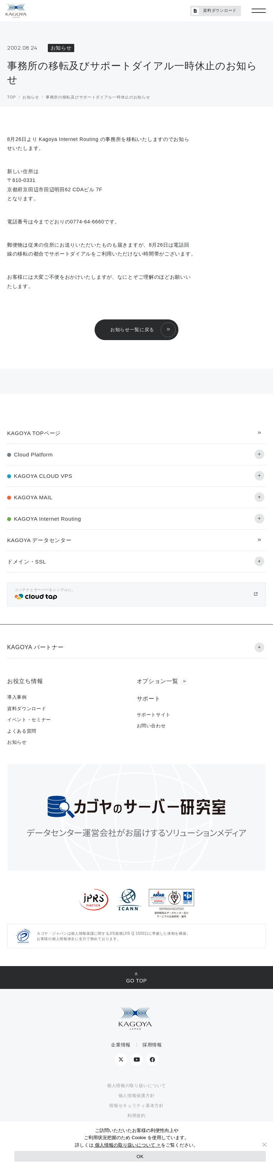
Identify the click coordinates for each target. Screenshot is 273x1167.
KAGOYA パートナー (35, 647)
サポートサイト (154, 714)
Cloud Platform (33, 454)
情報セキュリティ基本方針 (136, 1105)
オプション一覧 (157, 681)
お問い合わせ (151, 725)
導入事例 (17, 697)
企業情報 (121, 1044)
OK (140, 1156)
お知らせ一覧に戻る (132, 329)
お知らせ (17, 742)
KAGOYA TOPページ (34, 433)
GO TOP (136, 981)
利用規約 (136, 1115)
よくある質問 (21, 731)
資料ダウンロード (214, 11)
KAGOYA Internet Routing (47, 519)
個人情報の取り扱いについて (136, 1085)
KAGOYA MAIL (33, 497)
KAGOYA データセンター (39, 540)
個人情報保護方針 (136, 1095)
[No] (264, 1144)
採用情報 (152, 1044)
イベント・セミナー (29, 719)
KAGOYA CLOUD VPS (43, 476)
